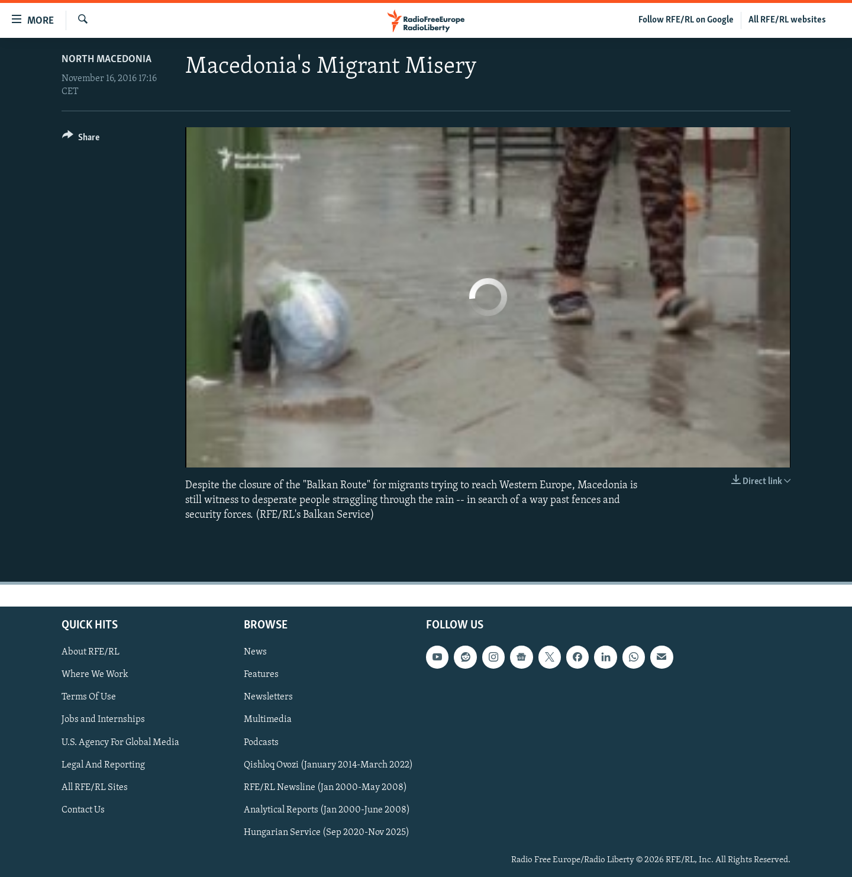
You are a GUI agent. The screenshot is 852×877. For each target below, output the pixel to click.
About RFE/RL (91, 652)
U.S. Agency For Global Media (120, 742)
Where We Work (95, 674)
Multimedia (268, 719)
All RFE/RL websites (787, 20)
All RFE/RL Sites (95, 787)
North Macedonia (106, 59)
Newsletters (268, 697)
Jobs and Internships (103, 719)
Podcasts (261, 742)
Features (261, 674)
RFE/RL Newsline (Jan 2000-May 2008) (325, 787)
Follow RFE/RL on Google (686, 20)
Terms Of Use (89, 697)
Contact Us (83, 809)
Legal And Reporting (103, 764)
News (255, 652)
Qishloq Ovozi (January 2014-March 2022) (328, 764)
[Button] (80, 139)
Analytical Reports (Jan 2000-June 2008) (327, 809)
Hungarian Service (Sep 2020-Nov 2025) (326, 832)
